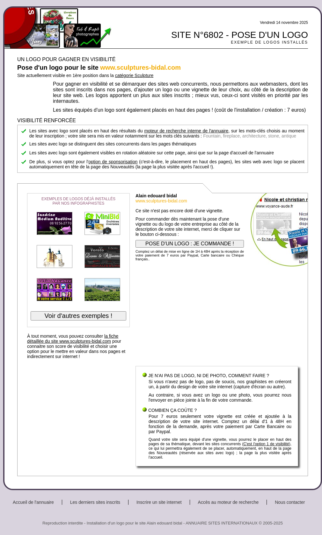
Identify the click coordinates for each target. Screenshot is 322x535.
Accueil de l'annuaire (33, 502)
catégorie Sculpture (134, 75)
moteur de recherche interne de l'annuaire (186, 130)
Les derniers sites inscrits (95, 502)
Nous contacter (290, 502)
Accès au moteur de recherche (228, 502)
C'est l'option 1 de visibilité (266, 444)
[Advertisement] (216, 315)
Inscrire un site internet (159, 502)
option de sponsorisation (112, 161)
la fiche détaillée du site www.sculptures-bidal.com (72, 339)
